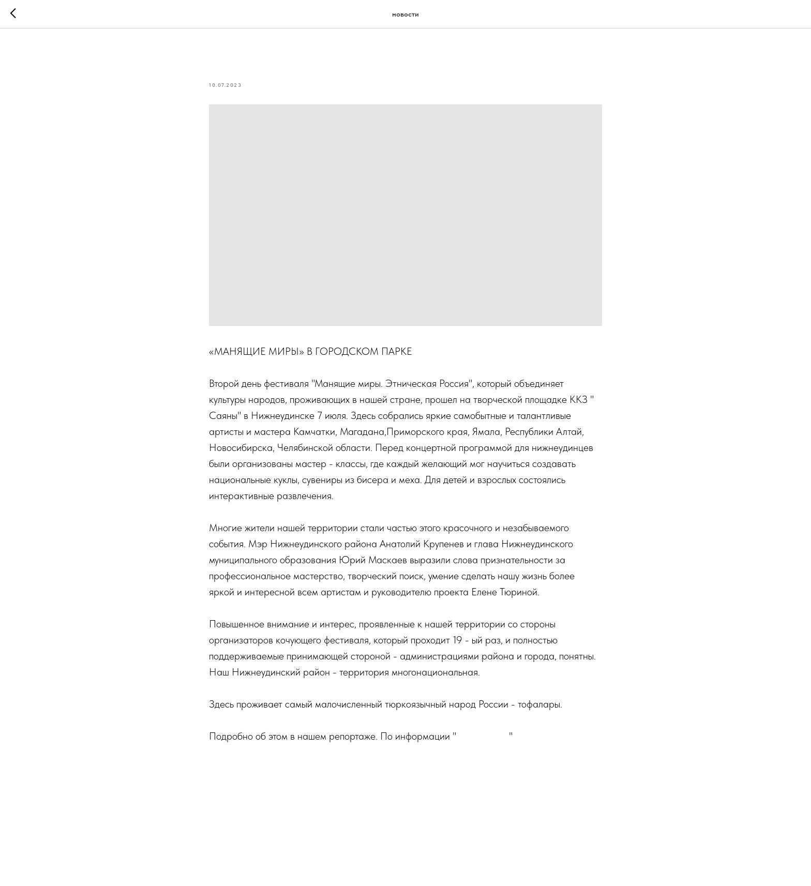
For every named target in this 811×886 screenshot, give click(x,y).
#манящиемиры (309, 768)
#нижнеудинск (241, 768)
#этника (447, 768)
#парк (361, 768)
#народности (551, 768)
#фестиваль (494, 768)
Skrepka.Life (484, 736)
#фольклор (233, 784)
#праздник (402, 768)
